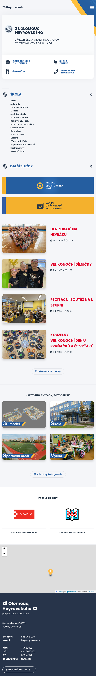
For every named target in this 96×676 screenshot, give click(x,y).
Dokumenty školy (19, 121)
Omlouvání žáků (19, 107)
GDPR (13, 100)
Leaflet (59, 592)
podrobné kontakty (19, 669)
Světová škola (17, 151)
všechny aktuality (48, 371)
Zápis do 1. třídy (18, 141)
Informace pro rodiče (22, 124)
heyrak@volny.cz (30, 640)
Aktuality (15, 104)
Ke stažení (15, 131)
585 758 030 (28, 636)
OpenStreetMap (72, 592)
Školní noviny (17, 148)
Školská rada (17, 127)
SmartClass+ (17, 134)
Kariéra (14, 137)
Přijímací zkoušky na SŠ (22, 144)
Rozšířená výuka (19, 117)
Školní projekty (18, 114)
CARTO (92, 592)
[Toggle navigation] (92, 7)
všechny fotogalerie (48, 474)
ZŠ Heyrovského (13, 7)
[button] (50, 573)
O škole (14, 110)
